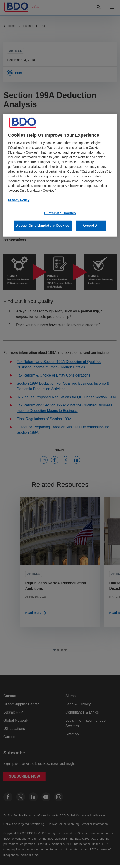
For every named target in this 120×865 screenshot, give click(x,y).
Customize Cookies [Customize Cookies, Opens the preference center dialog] (60, 213)
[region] (60, 175)
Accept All (91, 225)
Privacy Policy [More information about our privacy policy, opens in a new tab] (18, 200)
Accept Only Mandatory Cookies (42, 225)
